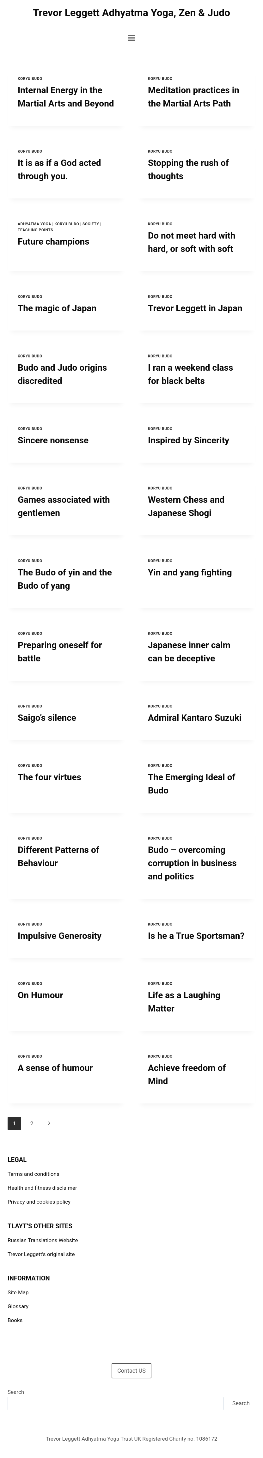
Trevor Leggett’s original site (41, 1254)
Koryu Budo (30, 78)
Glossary (18, 1306)
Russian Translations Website (43, 1240)
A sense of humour (55, 1068)
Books (15, 1320)
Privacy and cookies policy (39, 1202)
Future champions (53, 241)
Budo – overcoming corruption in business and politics (192, 863)
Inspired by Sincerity (188, 440)
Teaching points (35, 230)
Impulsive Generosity (59, 936)
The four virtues (49, 777)
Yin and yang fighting (190, 572)
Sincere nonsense (53, 440)
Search (16, 1392)
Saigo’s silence (47, 718)
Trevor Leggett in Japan (195, 308)
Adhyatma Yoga (34, 224)
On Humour (40, 995)
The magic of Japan (57, 308)
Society (91, 224)
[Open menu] (131, 38)
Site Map (18, 1292)
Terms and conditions (33, 1174)
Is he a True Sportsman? (196, 936)
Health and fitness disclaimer (42, 1188)
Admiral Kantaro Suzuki (195, 718)
